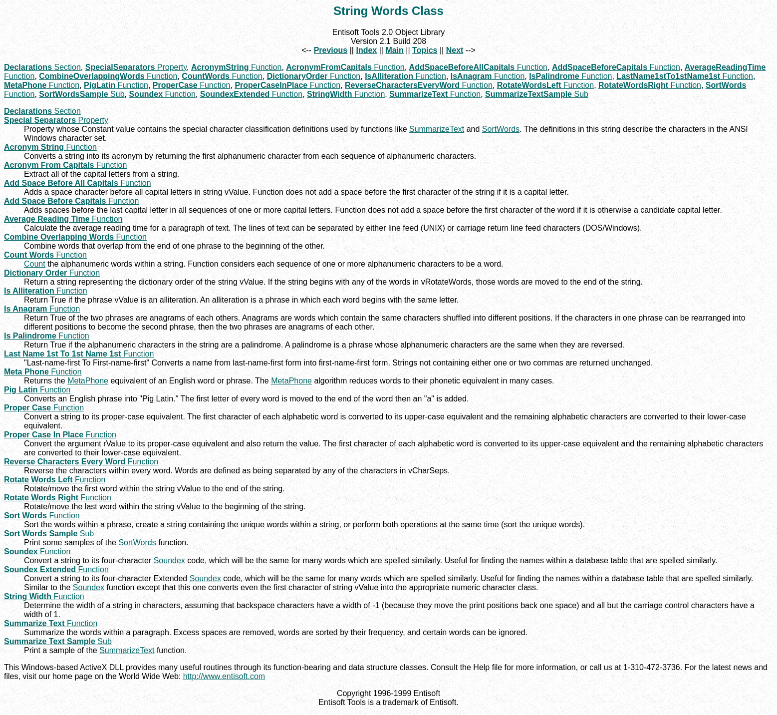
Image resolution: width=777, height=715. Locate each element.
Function (236, 67)
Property (136, 67)
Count (34, 264)
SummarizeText (436, 129)
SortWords (500, 129)
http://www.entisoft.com (224, 676)
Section (42, 67)
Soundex (169, 560)
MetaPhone (87, 380)
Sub (81, 94)
